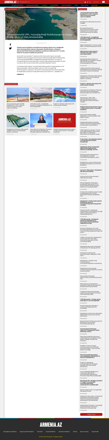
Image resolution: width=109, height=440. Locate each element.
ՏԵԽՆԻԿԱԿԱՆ (84, 431)
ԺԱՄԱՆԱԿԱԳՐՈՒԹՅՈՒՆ (27, 431)
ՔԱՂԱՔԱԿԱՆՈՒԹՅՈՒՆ (10, 431)
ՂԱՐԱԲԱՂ (40, 431)
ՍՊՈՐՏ (75, 431)
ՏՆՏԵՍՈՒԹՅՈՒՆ (51, 431)
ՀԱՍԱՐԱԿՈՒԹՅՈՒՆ (64, 431)
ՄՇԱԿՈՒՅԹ (95, 431)
